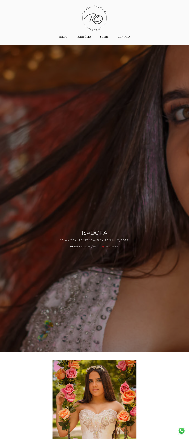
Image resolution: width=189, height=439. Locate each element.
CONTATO (124, 36)
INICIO (63, 36)
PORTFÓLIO (84, 36)
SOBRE (104, 36)
